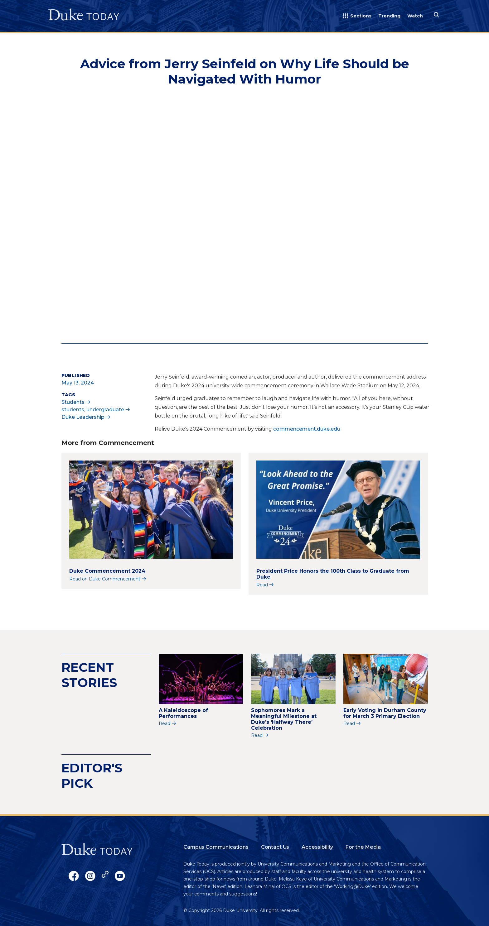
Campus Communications (216, 847)
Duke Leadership (82, 417)
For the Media (363, 847)
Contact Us (275, 847)
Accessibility (317, 847)
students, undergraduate (92, 410)
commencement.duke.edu (306, 429)
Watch (415, 16)
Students (73, 402)
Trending (389, 16)
